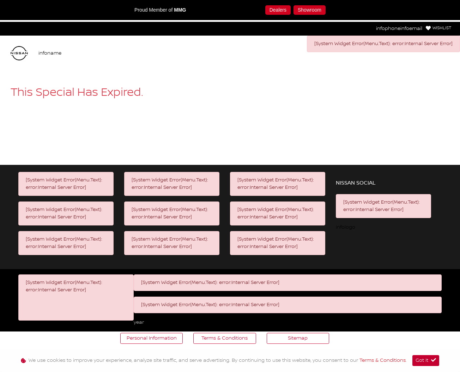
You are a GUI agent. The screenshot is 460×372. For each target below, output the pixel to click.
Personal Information (152, 338)
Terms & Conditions (224, 338)
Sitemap (298, 338)
